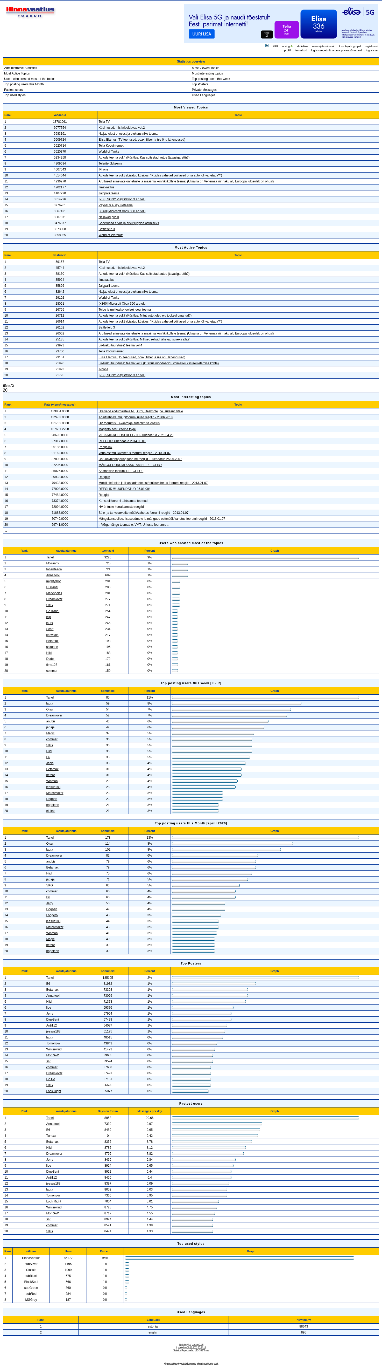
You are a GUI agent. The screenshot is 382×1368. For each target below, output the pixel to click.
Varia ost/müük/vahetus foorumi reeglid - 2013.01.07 (134, 453)
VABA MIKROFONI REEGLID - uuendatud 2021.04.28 (135, 435)
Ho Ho (50, 1079)
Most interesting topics (207, 73)
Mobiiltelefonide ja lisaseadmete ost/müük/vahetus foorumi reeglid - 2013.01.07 (153, 483)
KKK (275, 46)
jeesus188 (53, 787)
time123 (51, 665)
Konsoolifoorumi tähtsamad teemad (122, 501)
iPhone (103, 169)
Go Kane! (52, 611)
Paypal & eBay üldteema (115, 205)
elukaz (50, 811)
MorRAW (52, 1055)
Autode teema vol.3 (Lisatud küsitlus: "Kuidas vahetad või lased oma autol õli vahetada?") (160, 175)
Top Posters (200, 84)
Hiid (49, 653)
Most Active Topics (17, 73)
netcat (50, 775)
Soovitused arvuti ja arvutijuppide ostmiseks (128, 223)
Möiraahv (52, 563)
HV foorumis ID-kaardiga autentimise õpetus (128, 423)
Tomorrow (53, 1043)
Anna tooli (53, 575)
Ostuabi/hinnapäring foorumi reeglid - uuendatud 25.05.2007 (140, 459)
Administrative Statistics (20, 68)
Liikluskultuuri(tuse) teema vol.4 (120, 345)
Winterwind (53, 1049)
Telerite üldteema (110, 163)
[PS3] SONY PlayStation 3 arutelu (121, 199)
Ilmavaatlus (106, 187)
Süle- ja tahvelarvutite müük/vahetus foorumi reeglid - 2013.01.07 (143, 513)
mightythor (53, 581)
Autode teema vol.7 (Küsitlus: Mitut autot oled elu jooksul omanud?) (145, 315)
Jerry (49, 903)
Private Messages (204, 90)
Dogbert (51, 799)
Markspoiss (54, 593)
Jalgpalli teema (108, 193)
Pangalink (105, 447)
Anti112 (51, 1025)
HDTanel (52, 587)
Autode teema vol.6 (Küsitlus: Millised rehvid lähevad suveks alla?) (144, 339)
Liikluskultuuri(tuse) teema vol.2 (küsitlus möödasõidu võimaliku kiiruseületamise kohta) (158, 363)
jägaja (50, 727)
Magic (50, 733)
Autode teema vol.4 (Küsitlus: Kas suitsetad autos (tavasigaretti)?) (143, 157)
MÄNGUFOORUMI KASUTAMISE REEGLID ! (130, 465)
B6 (48, 757)
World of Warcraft (110, 235)
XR (48, 1061)
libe (48, 1007)
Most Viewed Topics (206, 68)
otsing (286, 46)
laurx (49, 623)
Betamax (52, 641)
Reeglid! (104, 477)
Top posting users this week (211, 79)
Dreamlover (54, 599)
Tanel (50, 557)
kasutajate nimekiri (323, 46)
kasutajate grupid (350, 46)
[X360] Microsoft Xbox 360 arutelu (121, 211)
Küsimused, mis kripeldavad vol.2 (121, 127)
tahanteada (54, 569)
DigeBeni (52, 1019)
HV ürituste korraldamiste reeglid (121, 507)
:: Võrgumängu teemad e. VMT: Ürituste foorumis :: (133, 524)
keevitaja (52, 635)
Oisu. (49, 709)
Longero (52, 915)
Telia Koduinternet (110, 145)
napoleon (52, 805)
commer (51, 671)
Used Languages (204, 95)
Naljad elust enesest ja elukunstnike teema (127, 133)
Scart (49, 629)
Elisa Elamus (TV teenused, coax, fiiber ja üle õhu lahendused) (141, 139)
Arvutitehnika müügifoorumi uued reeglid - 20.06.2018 (135, 417)
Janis (49, 763)
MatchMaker (54, 793)
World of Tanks (108, 151)
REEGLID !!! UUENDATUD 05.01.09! (124, 489)
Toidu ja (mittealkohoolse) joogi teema (124, 309)
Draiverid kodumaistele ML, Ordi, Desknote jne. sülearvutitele (140, 411)
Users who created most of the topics (29, 79)
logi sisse (372, 50)
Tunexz (51, 1136)
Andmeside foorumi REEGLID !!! (120, 471)
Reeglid (103, 495)
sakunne (52, 647)
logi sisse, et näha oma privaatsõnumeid (336, 50)
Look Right (53, 1091)
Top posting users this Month (24, 84)
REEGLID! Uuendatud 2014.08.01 (121, 441)
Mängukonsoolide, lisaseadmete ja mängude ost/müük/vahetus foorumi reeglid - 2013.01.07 (161, 519)
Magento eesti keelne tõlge (117, 429)
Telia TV (104, 122)
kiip (48, 617)
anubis (50, 721)
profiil (287, 50)
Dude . (50, 659)
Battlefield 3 (106, 229)
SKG (49, 605)
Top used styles (15, 95)
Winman (52, 781)
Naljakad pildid (108, 217)
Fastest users (13, 90)
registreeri (371, 46)
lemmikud (301, 50)
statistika (302, 46)
